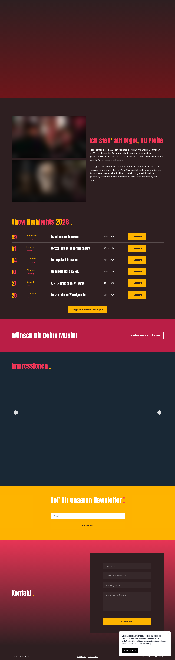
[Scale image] (88, 412)
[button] (137, 236)
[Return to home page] (23, 12)
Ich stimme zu (130, 650)
